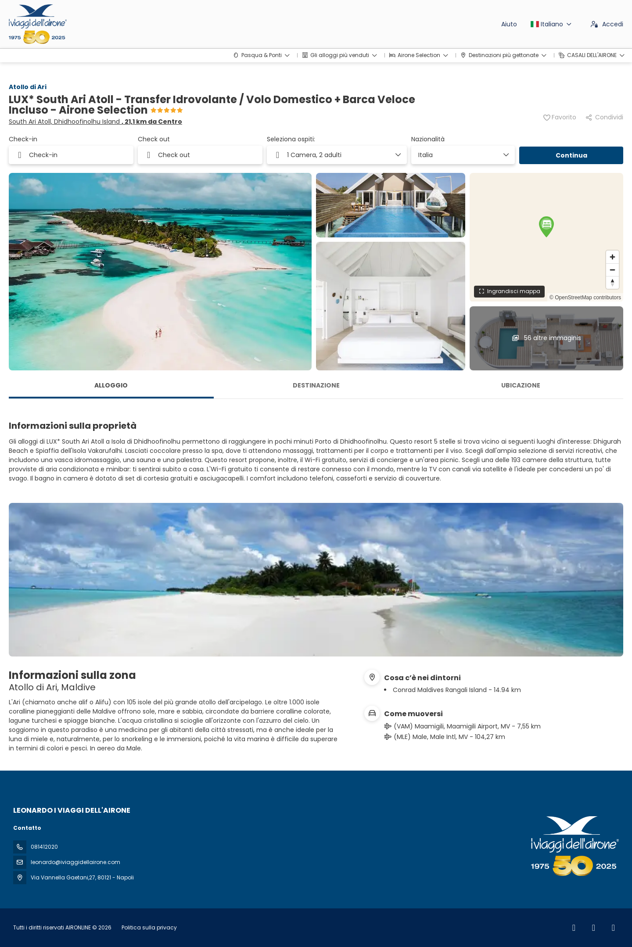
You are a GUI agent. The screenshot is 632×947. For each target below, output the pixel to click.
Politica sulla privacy (149, 927)
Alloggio (111, 385)
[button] (546, 226)
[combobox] (460, 155)
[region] (546, 237)
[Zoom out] (612, 269)
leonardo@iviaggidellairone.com (75, 862)
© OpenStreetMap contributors (585, 297)
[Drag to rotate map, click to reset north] (612, 282)
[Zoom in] (612, 257)
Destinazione (316, 385)
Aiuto (509, 24)
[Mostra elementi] (505, 155)
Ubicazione (520, 385)
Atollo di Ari (28, 87)
